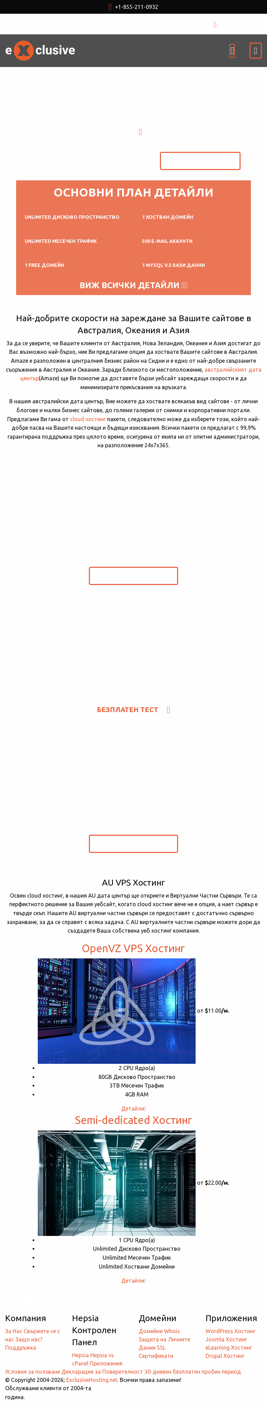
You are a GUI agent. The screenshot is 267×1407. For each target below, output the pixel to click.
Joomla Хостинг (226, 1339)
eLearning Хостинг (229, 1347)
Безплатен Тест (200, 161)
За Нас (13, 1331)
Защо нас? (29, 1339)
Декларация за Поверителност (102, 1372)
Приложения (106, 1363)
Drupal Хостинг (225, 1356)
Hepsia (80, 1355)
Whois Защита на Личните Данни (164, 1339)
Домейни (151, 1331)
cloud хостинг (88, 419)
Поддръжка (20, 1347)
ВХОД (227, 24)
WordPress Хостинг (230, 1331)
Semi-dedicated (133, 1120)
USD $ (96, 24)
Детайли (133, 1108)
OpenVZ (133, 948)
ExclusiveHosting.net (91, 1380)
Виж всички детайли (134, 285)
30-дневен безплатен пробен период (192, 1372)
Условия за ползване (32, 1372)
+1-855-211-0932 (134, 7)
